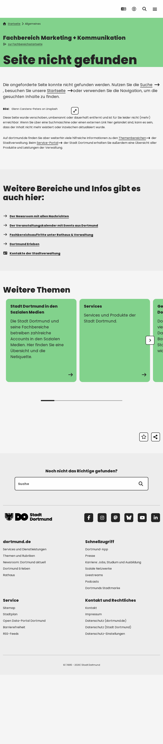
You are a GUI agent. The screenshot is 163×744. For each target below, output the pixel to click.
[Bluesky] (128, 587)
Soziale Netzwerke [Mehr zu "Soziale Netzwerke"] (98, 638)
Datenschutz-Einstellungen (105, 703)
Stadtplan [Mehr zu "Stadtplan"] (10, 683)
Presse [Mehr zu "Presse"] (90, 625)
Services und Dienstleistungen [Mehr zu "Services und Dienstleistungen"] (24, 619)
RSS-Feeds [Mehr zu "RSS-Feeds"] (11, 703)
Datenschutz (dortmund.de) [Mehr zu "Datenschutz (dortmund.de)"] (105, 690)
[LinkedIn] (155, 587)
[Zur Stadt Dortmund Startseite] (28, 8)
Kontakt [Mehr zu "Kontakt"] (91, 677)
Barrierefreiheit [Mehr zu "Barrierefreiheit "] (14, 696)
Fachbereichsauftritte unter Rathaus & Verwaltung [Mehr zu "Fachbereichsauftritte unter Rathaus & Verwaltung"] (48, 304)
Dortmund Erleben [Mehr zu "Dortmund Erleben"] (21, 313)
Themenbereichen (134, 207)
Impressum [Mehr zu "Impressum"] (93, 683)
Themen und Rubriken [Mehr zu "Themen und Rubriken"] (19, 625)
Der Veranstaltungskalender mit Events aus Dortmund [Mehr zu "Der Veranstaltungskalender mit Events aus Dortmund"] (50, 295)
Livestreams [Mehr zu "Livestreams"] (94, 644)
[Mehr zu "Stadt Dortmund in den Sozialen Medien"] (41, 409)
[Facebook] (88, 587)
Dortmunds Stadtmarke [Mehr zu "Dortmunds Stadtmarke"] (102, 657)
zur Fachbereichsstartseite (23, 44)
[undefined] (150, 409)
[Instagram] (102, 587)
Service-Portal (49, 212)
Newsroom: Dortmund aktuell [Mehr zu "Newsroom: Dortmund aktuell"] (24, 631)
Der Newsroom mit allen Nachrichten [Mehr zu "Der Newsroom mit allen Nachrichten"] (36, 285)
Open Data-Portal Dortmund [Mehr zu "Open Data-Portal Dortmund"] (24, 690)
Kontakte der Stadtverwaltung (31, 323)
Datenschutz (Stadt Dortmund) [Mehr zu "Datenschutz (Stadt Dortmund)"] (108, 696)
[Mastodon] (115, 587)
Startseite (11, 24)
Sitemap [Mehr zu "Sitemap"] (9, 677)
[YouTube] (142, 587)
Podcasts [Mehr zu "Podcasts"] (92, 651)
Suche (149, 84)
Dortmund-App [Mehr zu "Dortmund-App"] (96, 619)
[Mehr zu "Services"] (114, 409)
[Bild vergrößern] (153, 110)
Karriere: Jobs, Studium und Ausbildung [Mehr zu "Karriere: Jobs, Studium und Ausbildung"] (113, 631)
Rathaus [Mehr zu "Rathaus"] (9, 644)
